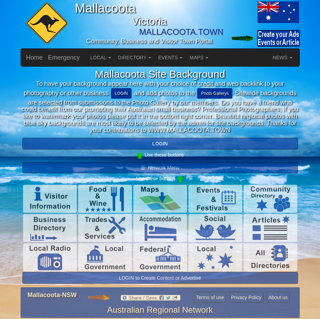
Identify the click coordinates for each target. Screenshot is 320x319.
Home (34, 57)
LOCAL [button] (100, 57)
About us (278, 297)
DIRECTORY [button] (134, 57)
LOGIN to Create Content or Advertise (160, 278)
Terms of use (210, 297)
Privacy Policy (246, 297)
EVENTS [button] (170, 57)
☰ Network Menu (160, 167)
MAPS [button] (198, 57)
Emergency (64, 57)
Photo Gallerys (215, 93)
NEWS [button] (282, 57)
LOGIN (121, 93)
